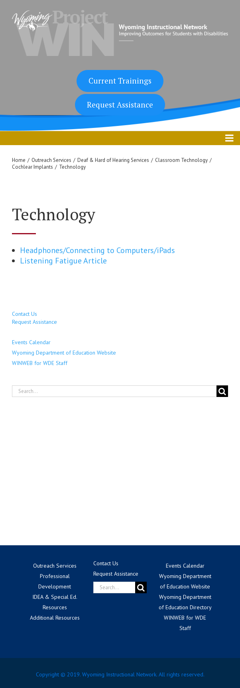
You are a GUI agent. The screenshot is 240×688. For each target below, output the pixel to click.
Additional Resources (55, 617)
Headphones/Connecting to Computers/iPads (97, 250)
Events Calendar (31, 342)
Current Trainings (120, 81)
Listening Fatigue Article (63, 260)
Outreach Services (55, 565)
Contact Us (24, 313)
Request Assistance (120, 105)
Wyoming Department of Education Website (64, 352)
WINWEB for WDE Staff (39, 363)
